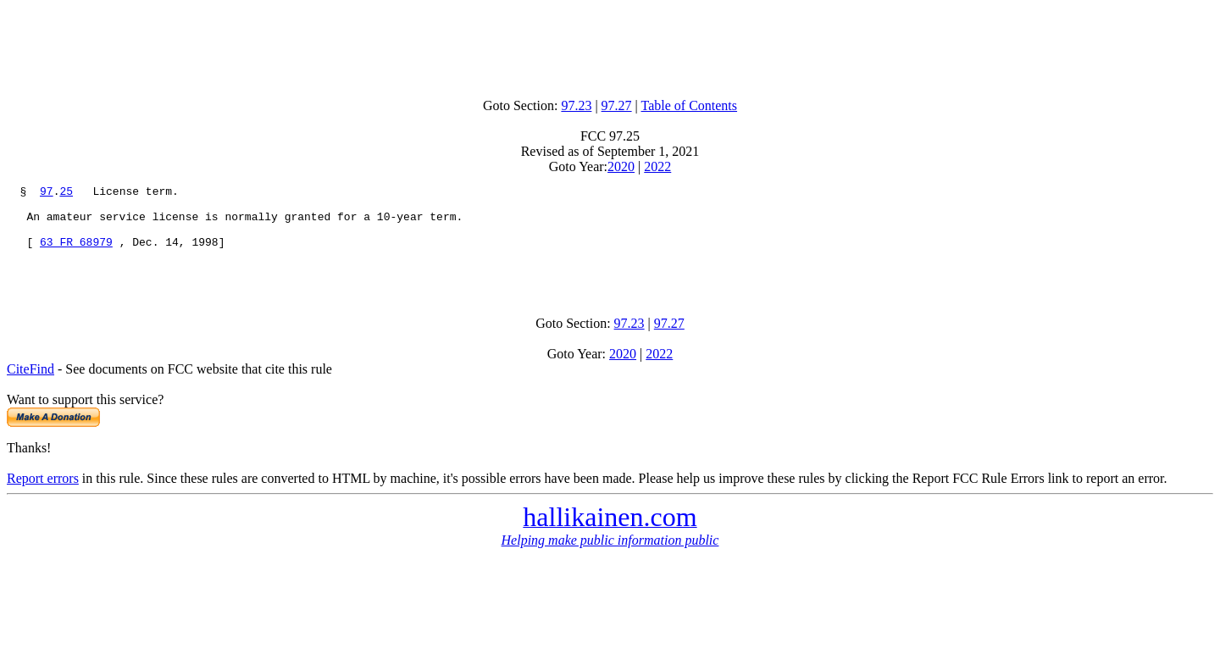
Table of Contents (689, 105)
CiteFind (30, 387)
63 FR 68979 (76, 254)
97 (46, 193)
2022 (657, 166)
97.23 (576, 105)
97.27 (617, 105)
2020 (621, 166)
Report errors (43, 496)
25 (66, 193)
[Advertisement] (610, 45)
